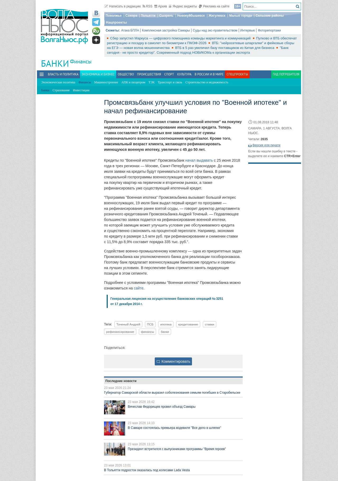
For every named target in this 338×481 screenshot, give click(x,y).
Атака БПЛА (130, 30)
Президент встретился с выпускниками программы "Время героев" (177, 449)
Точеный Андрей (128, 324)
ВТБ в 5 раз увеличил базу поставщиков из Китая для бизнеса (225, 48)
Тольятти (148, 15)
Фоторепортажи (269, 30)
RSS (148, 6)
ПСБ (150, 324)
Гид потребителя (286, 74)
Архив (160, 6)
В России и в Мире (209, 74)
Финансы (81, 61)
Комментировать (173, 361)
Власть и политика (63, 74)
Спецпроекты (237, 74)
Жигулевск (217, 15)
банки (165, 331)
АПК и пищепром (133, 82)
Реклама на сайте (214, 6)
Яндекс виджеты (183, 6)
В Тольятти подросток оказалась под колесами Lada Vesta (147, 470)
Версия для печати (266, 145)
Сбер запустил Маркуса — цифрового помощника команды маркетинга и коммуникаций (181, 38)
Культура (184, 74)
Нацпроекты (116, 22)
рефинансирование (120, 331)
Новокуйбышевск (191, 15)
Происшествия (149, 74)
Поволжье (113, 15)
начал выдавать (199, 160)
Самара (131, 15)
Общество (126, 74)
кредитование (188, 324)
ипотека (166, 324)
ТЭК (151, 82)
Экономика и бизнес (98, 74)
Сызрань (166, 15)
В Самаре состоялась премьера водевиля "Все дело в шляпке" (174, 428)
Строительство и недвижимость (206, 82)
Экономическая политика (58, 82)
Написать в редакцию (122, 6)
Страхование (61, 90)
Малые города (240, 15)
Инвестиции (81, 90)
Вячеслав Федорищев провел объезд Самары (161, 407)
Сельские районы (270, 15)
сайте (139, 288)
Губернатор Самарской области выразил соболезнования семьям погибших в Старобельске (172, 392)
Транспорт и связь (170, 82)
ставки (209, 324)
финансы (147, 331)
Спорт (169, 74)
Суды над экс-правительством (215, 30)
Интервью (247, 30)
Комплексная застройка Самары (166, 30)
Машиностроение (106, 82)
